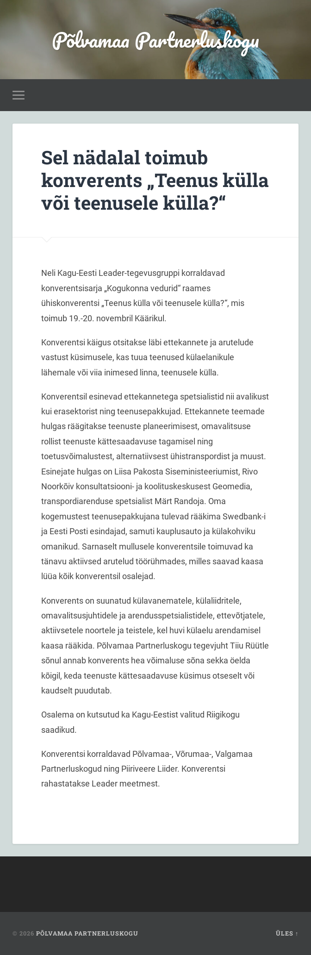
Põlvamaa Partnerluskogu (155, 39)
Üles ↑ (287, 933)
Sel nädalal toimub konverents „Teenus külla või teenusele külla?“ (155, 179)
